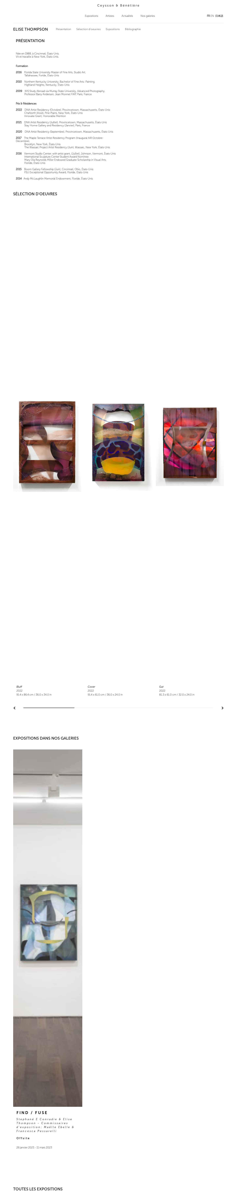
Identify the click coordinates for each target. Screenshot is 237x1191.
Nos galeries (148, 15)
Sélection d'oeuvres (88, 29)
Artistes (110, 15)
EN (212, 15)
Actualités (127, 15)
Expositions (91, 15)
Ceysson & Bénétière (118, 5)
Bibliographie (133, 29)
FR (208, 15)
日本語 (219, 15)
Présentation (63, 29)
